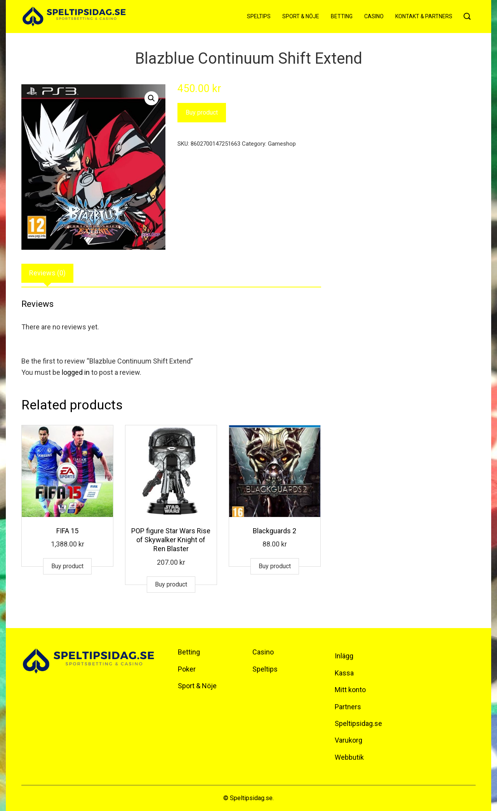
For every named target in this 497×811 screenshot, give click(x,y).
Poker (187, 669)
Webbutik (349, 757)
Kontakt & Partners (423, 16)
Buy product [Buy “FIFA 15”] (67, 566)
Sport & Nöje (300, 16)
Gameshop (282, 143)
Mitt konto (350, 690)
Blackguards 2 (274, 531)
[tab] (47, 273)
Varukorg (348, 740)
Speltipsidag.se (358, 723)
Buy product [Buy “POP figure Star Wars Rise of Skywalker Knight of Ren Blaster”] (171, 584)
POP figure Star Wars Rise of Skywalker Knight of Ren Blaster (170, 540)
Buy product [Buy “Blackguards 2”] (275, 566)
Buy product (202, 112)
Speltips (259, 16)
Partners (348, 707)
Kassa (344, 673)
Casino (374, 16)
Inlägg (344, 656)
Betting (342, 16)
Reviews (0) (47, 273)
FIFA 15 (67, 531)
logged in (76, 372)
